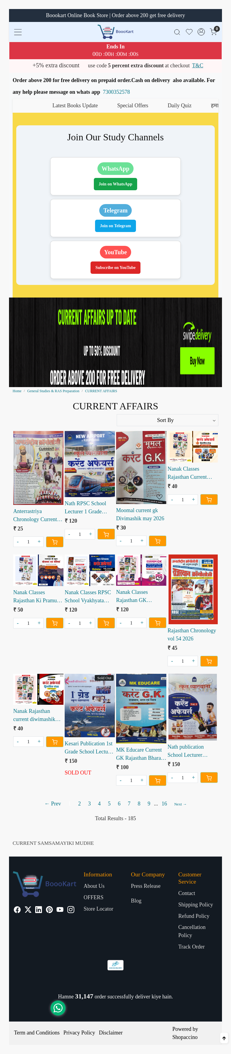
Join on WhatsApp (115, 184)
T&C (197, 66)
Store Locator (98, 909)
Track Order (191, 947)
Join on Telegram (115, 226)
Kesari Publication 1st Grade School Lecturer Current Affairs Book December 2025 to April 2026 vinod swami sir (89, 748)
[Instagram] (70, 910)
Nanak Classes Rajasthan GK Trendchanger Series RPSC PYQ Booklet (138, 596)
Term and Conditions (37, 1033)
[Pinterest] (49, 910)
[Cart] (54, 541)
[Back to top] (224, 1038)
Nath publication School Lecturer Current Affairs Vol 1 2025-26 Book (190, 751)
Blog (136, 901)
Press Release (145, 886)
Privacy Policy (79, 1033)
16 (164, 804)
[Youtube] (60, 910)
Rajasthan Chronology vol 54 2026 (192, 635)
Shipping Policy (195, 905)
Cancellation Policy (192, 931)
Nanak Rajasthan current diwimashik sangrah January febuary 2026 (34, 715)
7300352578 (116, 92)
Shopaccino (185, 1037)
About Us (94, 886)
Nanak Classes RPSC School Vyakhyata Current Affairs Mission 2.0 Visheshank (88, 597)
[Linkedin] (38, 910)
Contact (186, 893)
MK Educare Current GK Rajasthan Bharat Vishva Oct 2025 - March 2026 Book (139, 754)
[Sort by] (167, 420)
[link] (177, 32)
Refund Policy (194, 916)
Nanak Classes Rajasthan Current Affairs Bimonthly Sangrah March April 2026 (190, 473)
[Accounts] (201, 31)
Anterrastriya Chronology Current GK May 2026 (35, 516)
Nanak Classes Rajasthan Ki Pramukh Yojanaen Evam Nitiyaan (37, 597)
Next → (180, 804)
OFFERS (93, 897)
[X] (28, 910)
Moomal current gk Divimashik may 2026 (140, 514)
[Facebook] (17, 910)
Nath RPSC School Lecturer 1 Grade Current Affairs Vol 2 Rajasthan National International (87, 508)
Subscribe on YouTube (115, 267)
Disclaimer (111, 1033)
